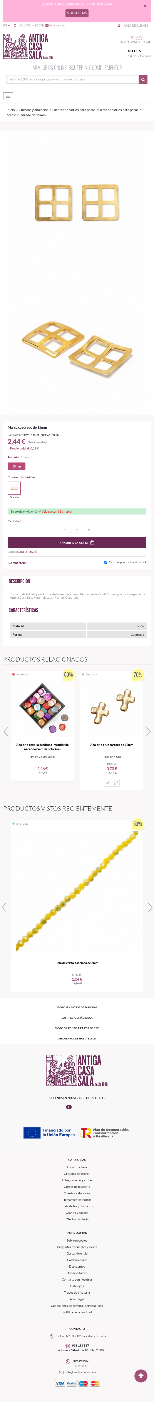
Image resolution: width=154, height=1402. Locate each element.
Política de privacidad (77, 1312)
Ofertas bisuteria (77, 1219)
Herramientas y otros (77, 1199)
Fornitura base (77, 1167)
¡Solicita (23, 552)
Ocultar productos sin (127, 562)
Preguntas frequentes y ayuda (77, 1247)
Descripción (19, 581)
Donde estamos (77, 1273)
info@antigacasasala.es (77, 1372)
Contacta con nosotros (77, 1279)
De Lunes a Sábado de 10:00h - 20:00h (81, 1350)
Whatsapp (81, 1366)
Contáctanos (55, 25)
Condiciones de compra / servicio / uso (77, 1305)
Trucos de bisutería (77, 1292)
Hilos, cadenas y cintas (77, 1180)
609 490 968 (80, 1361)
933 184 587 (80, 1345)
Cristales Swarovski (77, 1173)
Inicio (11, 110)
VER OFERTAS (77, 13)
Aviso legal (77, 1299)
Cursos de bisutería (77, 1186)
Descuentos (77, 1266)
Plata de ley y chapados (77, 1206)
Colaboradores (77, 1260)
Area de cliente (132, 25)
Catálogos (77, 1286)
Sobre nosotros (77, 1240)
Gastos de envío (77, 1253)
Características (23, 610)
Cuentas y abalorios (77, 1193)
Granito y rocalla (77, 1212)
